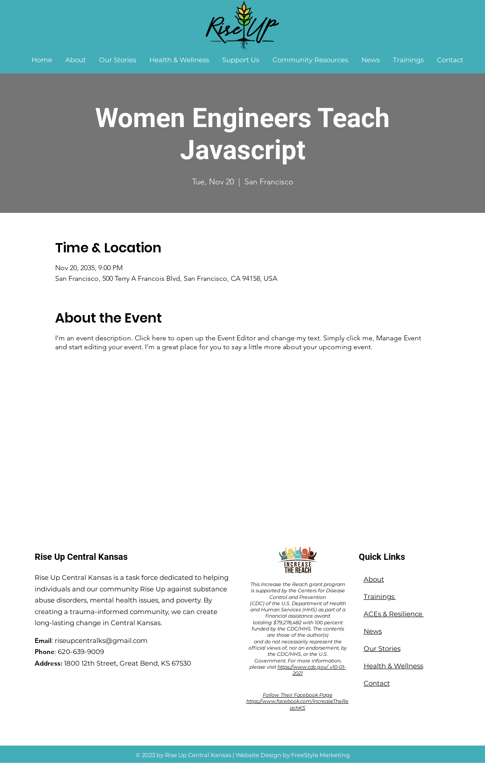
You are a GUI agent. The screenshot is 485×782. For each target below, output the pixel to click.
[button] (75, 60)
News (373, 631)
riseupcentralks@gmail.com (101, 640)
